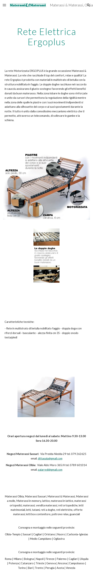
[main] (46, 36)
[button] (4, 5)
